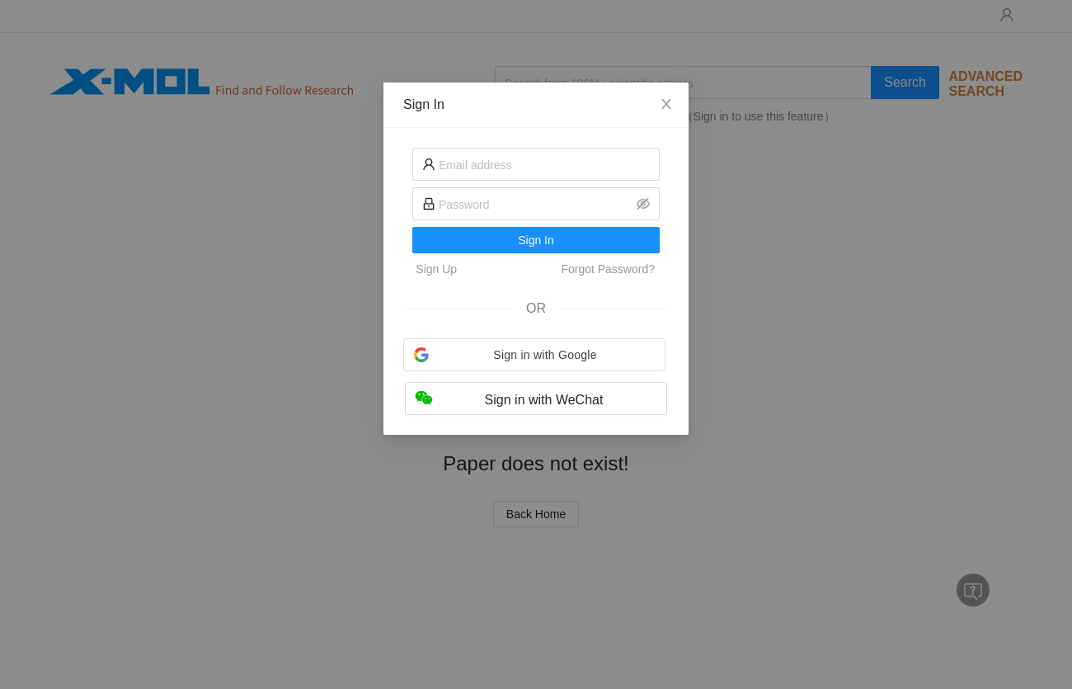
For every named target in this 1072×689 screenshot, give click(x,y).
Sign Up (436, 269)
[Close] (666, 105)
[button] (534, 354)
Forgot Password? (608, 269)
